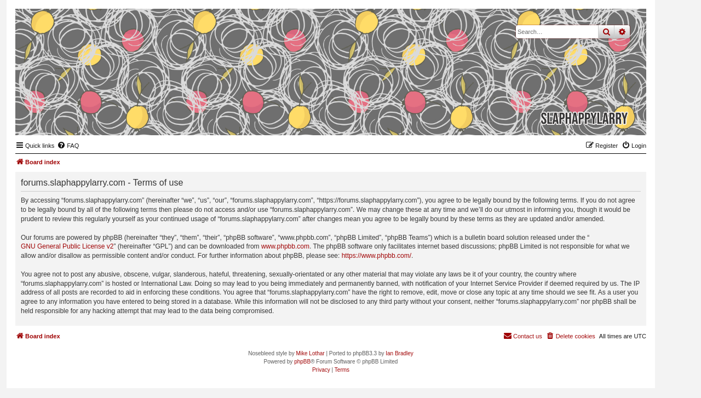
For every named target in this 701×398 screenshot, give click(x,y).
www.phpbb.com (285, 246)
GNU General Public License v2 (67, 246)
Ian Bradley (399, 353)
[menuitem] (68, 145)
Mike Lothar (310, 353)
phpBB (302, 362)
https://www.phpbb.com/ (376, 255)
